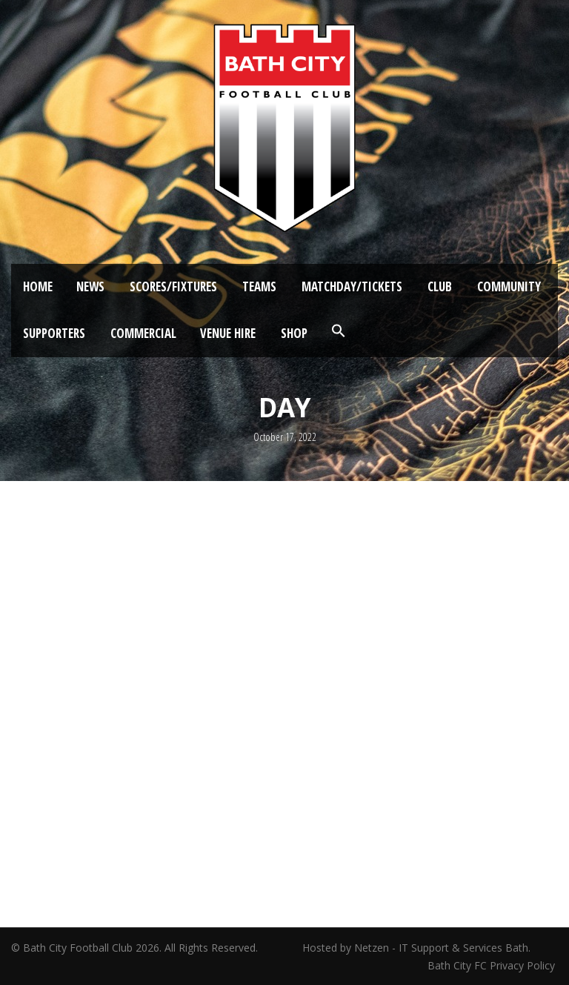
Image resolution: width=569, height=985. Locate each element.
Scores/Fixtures (173, 286)
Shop (294, 333)
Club (439, 286)
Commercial (143, 333)
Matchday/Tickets (352, 286)
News (90, 286)
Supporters (54, 333)
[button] (338, 331)
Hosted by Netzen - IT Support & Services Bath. (416, 948)
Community (509, 286)
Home (38, 286)
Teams (259, 286)
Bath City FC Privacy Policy (492, 965)
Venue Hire (228, 333)
